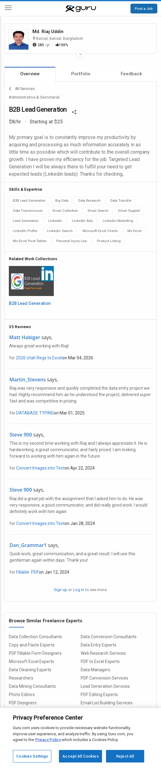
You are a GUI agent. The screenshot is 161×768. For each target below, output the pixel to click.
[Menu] (8, 8)
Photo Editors (22, 694)
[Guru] (80, 8)
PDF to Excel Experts (100, 661)
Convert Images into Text (40, 468)
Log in (78, 589)
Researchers (21, 678)
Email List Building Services (107, 702)
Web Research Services (103, 653)
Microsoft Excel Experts (31, 661)
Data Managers (95, 669)
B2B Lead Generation (30, 303)
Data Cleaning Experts (30, 669)
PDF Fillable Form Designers (35, 653)
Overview (30, 74)
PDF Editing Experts (99, 694)
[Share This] (74, 111)
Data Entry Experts (98, 644)
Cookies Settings (32, 756)
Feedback (131, 74)
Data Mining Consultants (32, 686)
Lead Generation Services (105, 686)
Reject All (125, 756)
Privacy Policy (48, 739)
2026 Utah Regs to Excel (39, 357)
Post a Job (144, 8)
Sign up (60, 589)
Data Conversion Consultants (109, 636)
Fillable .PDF (27, 572)
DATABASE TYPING (35, 412)
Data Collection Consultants (35, 636)
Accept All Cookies (80, 756)
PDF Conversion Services (104, 678)
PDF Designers (23, 702)
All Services (22, 88)
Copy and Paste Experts (32, 644)
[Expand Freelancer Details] (80, 53)
